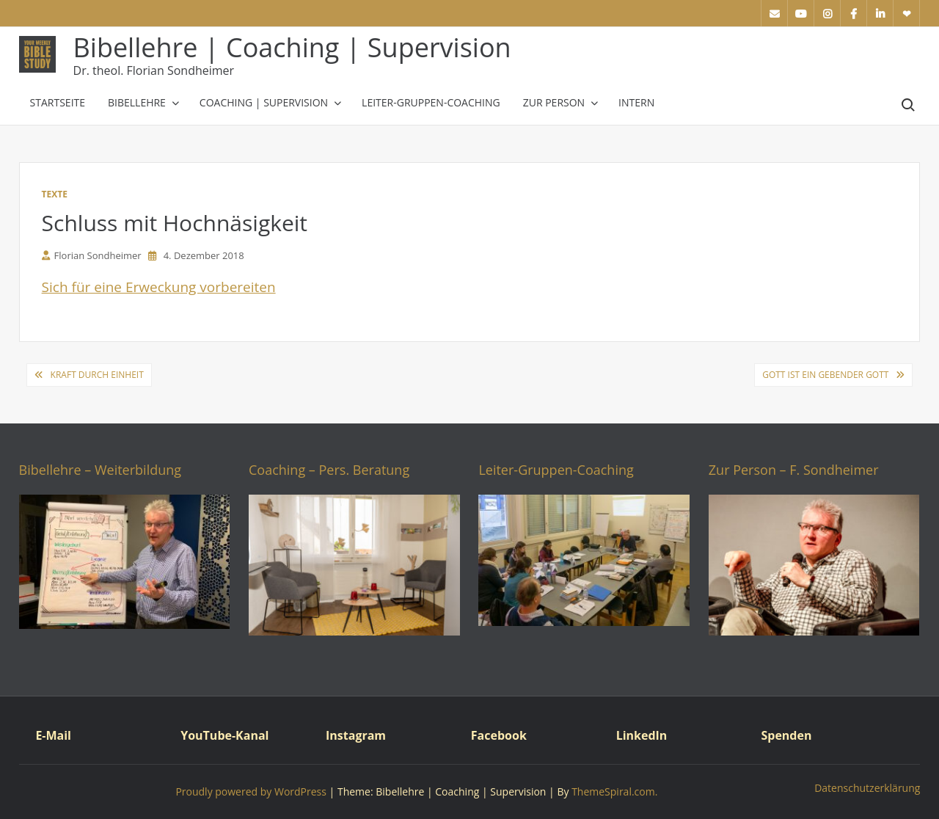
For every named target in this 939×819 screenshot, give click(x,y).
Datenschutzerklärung (867, 788)
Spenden (786, 735)
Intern (636, 102)
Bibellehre (137, 102)
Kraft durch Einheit (97, 374)
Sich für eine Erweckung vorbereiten (159, 286)
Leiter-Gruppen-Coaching (431, 102)
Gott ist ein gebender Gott (825, 374)
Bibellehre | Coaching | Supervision (292, 47)
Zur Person (554, 102)
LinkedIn (642, 735)
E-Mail (53, 735)
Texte (54, 194)
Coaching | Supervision (264, 102)
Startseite (57, 102)
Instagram (356, 735)
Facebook (499, 735)
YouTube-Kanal (224, 735)
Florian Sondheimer (92, 255)
